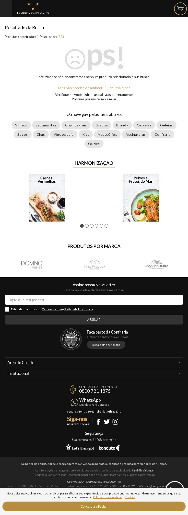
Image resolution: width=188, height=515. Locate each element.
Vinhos (21, 125)
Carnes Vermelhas (47, 198)
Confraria (162, 134)
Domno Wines (32, 264)
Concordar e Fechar (94, 506)
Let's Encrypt (80, 447)
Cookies (130, 497)
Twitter (107, 422)
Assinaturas (136, 134)
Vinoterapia (64, 134)
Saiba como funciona (106, 344)
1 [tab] (82, 226)
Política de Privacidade (78, 309)
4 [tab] (97, 226)
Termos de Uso (52, 309)
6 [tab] (107, 226)
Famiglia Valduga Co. (33, 8)
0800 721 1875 (95, 391)
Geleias (166, 125)
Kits (85, 134)
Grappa (101, 125)
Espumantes (46, 125)
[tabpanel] (47, 198)
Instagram (115, 422)
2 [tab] (87, 226)
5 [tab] (102, 226)
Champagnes (76, 125)
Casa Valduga (94, 264)
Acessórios (107, 134)
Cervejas (144, 125)
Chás (40, 134)
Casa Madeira (156, 264)
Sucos (22, 134)
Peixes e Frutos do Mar (141, 198)
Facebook (98, 422)
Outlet (94, 144)
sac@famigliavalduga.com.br (163, 486)
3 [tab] (92, 226)
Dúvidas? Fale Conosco (94, 404)
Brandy (122, 125)
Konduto (109, 447)
